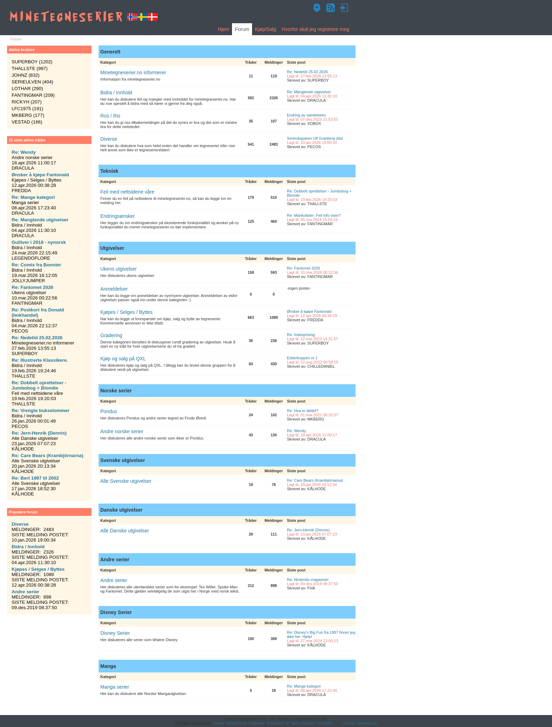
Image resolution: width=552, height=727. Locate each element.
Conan (218, 723)
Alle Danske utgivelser (124, 530)
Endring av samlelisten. (307, 115)
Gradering (111, 335)
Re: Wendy (296, 431)
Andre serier (113, 580)
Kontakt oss (367, 723)
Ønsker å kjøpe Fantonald (309, 311)
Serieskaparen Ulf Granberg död (315, 138)
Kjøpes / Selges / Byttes (126, 312)
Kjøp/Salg (265, 29)
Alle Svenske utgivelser (125, 481)
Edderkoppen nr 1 (302, 358)
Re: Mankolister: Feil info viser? (314, 215)
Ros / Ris (110, 116)
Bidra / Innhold (116, 92)
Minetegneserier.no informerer (133, 72)
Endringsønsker (117, 216)
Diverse (108, 139)
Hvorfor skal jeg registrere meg (315, 29)
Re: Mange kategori (304, 686)
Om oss (349, 723)
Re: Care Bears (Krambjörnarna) (315, 480)
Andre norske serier (121, 431)
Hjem (224, 29)
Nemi (295, 723)
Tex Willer (324, 723)
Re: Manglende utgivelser (309, 92)
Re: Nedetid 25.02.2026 (307, 72)
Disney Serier (115, 633)
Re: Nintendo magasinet (307, 579)
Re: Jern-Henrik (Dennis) (308, 530)
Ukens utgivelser (118, 269)
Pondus (108, 411)
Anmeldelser (114, 289)
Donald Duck (236, 723)
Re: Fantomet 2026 (303, 268)
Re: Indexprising (301, 335)
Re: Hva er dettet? (302, 411)
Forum (242, 29)
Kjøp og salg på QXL (123, 358)
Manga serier (114, 687)
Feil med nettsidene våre (127, 192)
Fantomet (257, 723)
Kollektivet (275, 723)
